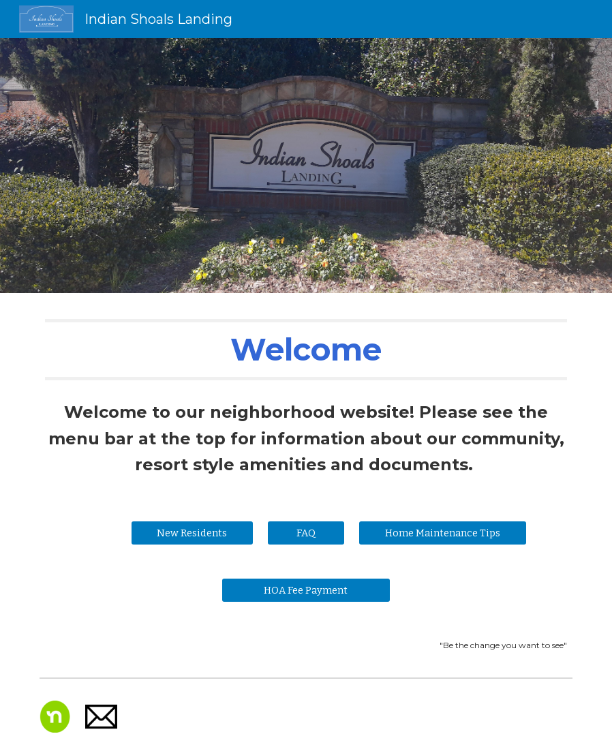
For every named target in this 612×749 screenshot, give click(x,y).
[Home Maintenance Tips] (442, 533)
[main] (306, 349)
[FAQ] (306, 533)
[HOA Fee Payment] (305, 590)
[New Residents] (192, 533)
